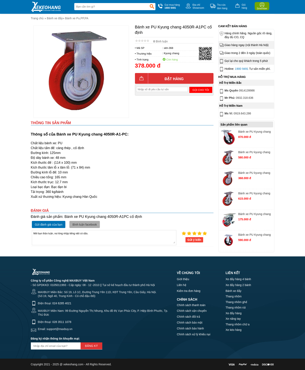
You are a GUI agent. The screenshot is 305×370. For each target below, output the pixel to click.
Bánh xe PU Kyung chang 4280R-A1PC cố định (254, 235)
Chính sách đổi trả (188, 316)
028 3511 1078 (61, 322)
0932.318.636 (236, 98)
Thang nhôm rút (236, 307)
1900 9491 (241, 68)
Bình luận (160, 41)
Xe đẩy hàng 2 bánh (238, 285)
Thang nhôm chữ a (238, 324)
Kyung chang (171, 53)
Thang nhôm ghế (236, 302)
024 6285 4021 (61, 303)
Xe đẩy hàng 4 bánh (238, 279)
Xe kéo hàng (234, 329)
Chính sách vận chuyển (192, 310)
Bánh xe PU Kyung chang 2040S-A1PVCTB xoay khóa (254, 214)
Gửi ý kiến (194, 239)
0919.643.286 (235, 114)
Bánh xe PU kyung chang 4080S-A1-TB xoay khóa (254, 194)
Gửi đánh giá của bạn (49, 224)
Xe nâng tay (233, 318)
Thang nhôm (234, 296)
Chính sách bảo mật (190, 322)
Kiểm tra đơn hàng (188, 291)
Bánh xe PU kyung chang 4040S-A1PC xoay (254, 173)
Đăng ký (91, 345)
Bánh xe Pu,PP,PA (76, 18)
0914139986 (237, 91)
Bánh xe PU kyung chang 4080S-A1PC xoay (254, 153)
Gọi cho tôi (201, 89)
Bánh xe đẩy (55, 18)
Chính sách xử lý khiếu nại (193, 334)
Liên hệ (181, 285)
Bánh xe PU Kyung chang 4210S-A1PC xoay (254, 132)
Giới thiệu (183, 279)
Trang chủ (37, 18)
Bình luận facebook (84, 224)
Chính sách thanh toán (191, 305)
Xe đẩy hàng (234, 313)
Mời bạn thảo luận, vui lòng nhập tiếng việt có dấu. (104, 237)
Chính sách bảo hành (190, 328)
